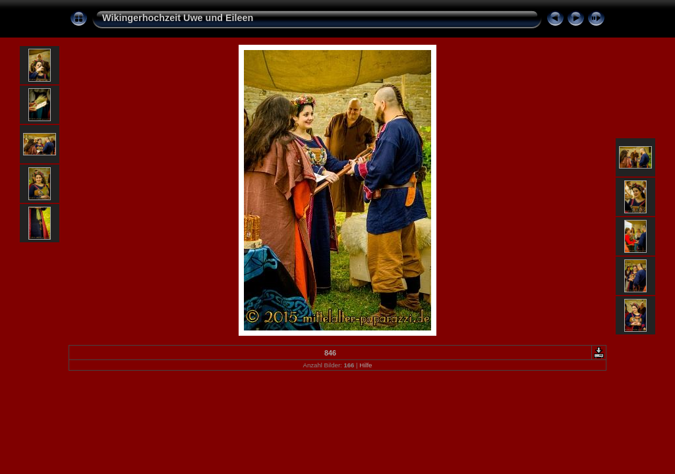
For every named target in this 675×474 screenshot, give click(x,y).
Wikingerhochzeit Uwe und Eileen (177, 18)
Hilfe (365, 365)
